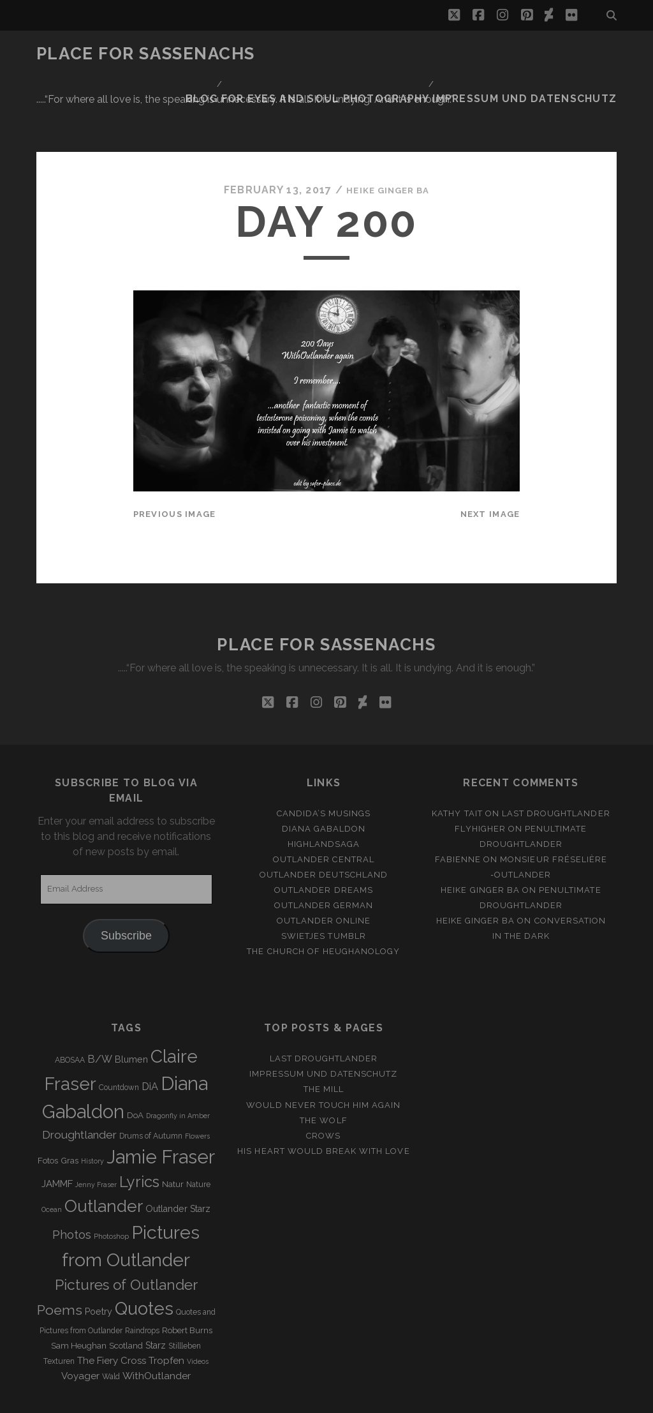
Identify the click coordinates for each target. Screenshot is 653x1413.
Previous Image (174, 470)
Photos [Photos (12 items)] (71, 1190)
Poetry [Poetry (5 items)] (98, 1267)
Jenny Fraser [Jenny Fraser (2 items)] (96, 1140)
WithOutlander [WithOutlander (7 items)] (156, 1332)
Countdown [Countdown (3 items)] (119, 1043)
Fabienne (458, 815)
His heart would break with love (323, 1107)
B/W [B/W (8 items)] (99, 1015)
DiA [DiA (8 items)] (150, 1042)
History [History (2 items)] (92, 1117)
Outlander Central (323, 815)
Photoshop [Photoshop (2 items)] (111, 1192)
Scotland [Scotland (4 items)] (126, 1301)
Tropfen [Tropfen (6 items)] (166, 1316)
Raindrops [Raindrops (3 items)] (142, 1286)
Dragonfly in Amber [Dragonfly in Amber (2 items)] (178, 1071)
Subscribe (126, 891)
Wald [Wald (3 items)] (111, 1332)
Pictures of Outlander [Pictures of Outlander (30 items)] (126, 1240)
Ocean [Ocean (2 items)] (51, 1165)
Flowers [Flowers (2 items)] (197, 1092)
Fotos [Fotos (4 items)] (48, 1116)
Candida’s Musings (324, 769)
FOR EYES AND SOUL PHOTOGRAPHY (523, 54)
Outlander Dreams (323, 846)
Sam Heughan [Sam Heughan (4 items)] (78, 1301)
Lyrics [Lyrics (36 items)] (139, 1138)
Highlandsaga (324, 800)
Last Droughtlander (556, 769)
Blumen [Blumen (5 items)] (131, 1015)
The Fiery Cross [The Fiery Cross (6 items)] (111, 1316)
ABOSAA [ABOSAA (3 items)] (70, 1016)
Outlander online (324, 876)
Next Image (490, 470)
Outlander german (324, 861)
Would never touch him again (323, 1061)
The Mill (324, 1045)
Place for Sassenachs (145, 53)
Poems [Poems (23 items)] (59, 1266)
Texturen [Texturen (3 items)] (59, 1317)
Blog (409, 54)
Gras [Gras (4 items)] (69, 1116)
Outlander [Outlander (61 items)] (103, 1162)
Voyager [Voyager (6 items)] (80, 1332)
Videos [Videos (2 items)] (198, 1317)
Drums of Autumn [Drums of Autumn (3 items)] (150, 1092)
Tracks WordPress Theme (272, 1398)
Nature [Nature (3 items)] (198, 1140)
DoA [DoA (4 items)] (135, 1071)
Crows (323, 1091)
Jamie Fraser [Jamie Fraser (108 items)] (160, 1113)
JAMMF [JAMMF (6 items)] (57, 1140)
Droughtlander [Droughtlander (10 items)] (79, 1090)
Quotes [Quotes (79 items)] (144, 1264)
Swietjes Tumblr (323, 892)
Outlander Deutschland (324, 830)
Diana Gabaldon (324, 784)
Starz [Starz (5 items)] (155, 1301)
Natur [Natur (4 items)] (173, 1140)
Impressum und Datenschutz (540, 70)
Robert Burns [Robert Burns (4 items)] (187, 1286)
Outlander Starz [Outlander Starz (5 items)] (177, 1165)
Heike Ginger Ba (387, 146)
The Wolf (323, 1076)
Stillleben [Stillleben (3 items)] (184, 1301)
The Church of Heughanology (323, 907)
